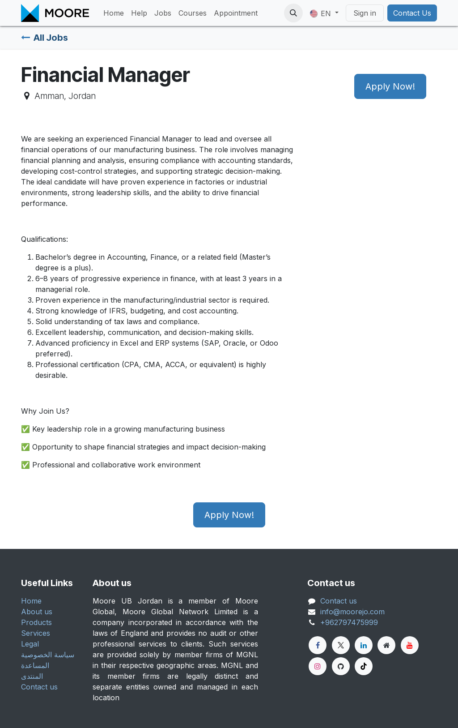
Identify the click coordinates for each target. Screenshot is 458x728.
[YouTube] (410, 645)
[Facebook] (318, 645)
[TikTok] (364, 666)
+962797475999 (349, 622)
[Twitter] (341, 645)
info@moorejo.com (352, 611)
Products (36, 622)
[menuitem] (113, 13)
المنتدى (32, 676)
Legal (30, 643)
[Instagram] (318, 666)
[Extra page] (386, 645)
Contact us (39, 686)
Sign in (364, 13)
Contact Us (412, 13)
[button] (293, 13)
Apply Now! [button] (390, 86)
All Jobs (44, 37)
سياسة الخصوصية (47, 654)
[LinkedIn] (364, 645)
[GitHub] (341, 666)
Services (35, 633)
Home (31, 600)
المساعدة (35, 665)
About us (36, 611)
